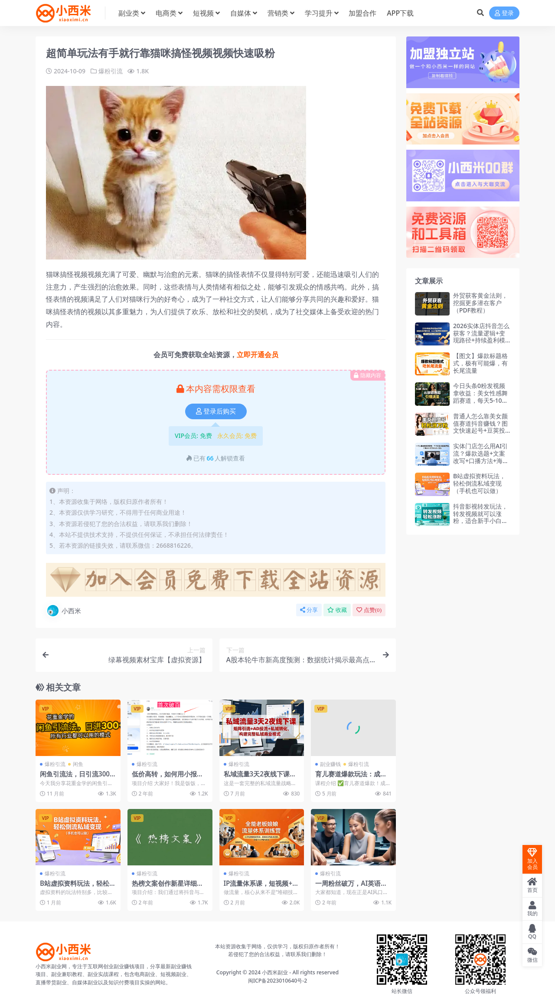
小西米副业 (275, 972)
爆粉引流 (110, 71)
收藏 (337, 610)
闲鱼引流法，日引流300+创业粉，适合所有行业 (75, 777)
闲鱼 (78, 764)
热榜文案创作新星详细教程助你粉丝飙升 (167, 887)
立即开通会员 (257, 354)
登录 (504, 13)
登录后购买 (216, 411)
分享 (309, 610)
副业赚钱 (330, 764)
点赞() (369, 610)
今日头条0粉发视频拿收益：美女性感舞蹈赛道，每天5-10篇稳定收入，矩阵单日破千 (480, 400)
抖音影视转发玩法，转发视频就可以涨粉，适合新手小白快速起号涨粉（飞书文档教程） (480, 520)
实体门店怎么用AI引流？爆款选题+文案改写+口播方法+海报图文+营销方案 (481, 457)
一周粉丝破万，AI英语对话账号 (351, 887)
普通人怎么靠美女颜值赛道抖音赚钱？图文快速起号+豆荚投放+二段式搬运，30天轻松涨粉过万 (480, 430)
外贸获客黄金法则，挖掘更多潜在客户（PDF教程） (480, 302)
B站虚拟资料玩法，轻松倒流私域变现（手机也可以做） (479, 483)
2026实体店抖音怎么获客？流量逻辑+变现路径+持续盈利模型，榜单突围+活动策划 (481, 340)
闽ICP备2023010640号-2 (277, 980)
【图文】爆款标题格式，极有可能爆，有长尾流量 (480, 363)
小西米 (63, 611)
